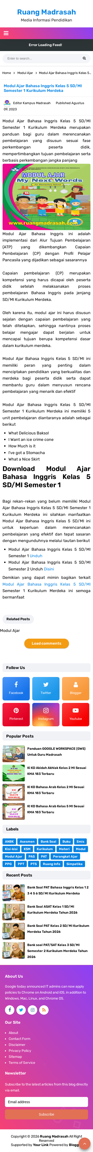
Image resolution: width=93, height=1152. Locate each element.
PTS (34, 864)
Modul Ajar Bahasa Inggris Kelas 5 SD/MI (46, 584)
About (13, 1033)
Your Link (41, 1145)
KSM (27, 849)
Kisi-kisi (11, 849)
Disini (49, 569)
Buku (66, 841)
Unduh (36, 555)
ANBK (9, 841)
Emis (80, 841)
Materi (64, 849)
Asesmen (27, 841)
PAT (44, 856)
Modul (81, 849)
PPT (21, 864)
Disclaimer (17, 1045)
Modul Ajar (13, 856)
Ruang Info (51, 864)
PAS (32, 856)
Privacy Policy (20, 1051)
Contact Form (19, 1039)
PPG (8, 864)
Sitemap (15, 1057)
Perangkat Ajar (65, 856)
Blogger (75, 1145)
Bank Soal (48, 841)
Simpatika (74, 864)
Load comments (46, 643)
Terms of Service (22, 1063)
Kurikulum (45, 849)
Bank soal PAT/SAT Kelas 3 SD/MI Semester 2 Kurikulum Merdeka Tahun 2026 (57, 951)
